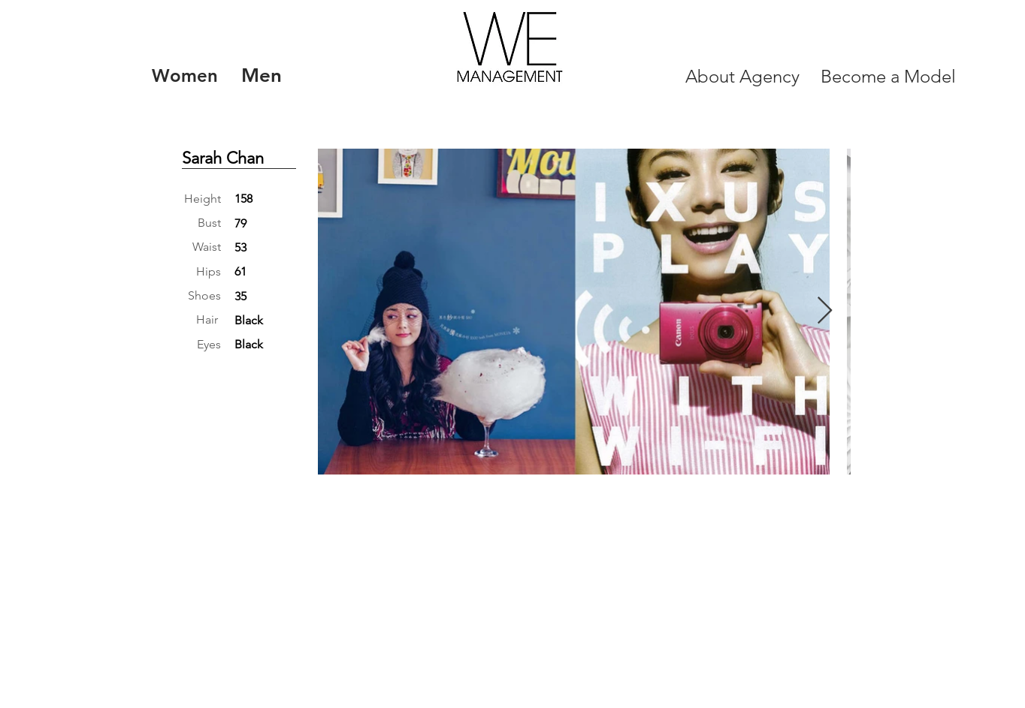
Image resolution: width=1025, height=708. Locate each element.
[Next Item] (824, 311)
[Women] (184, 76)
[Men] (261, 76)
